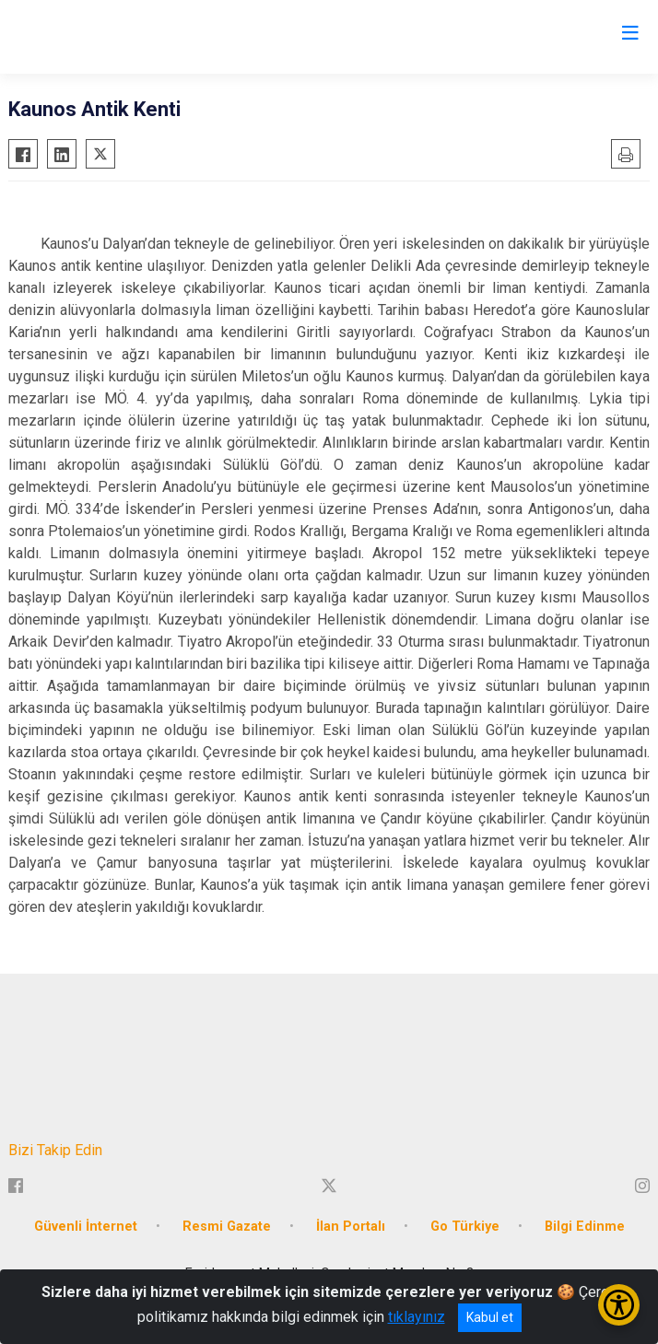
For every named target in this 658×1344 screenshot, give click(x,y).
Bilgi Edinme (585, 1226)
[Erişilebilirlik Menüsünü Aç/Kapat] (619, 1305)
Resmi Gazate (226, 1226)
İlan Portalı (350, 1226)
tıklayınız (416, 1317)
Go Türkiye (464, 1226)
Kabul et (489, 1317)
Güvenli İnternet (85, 1226)
